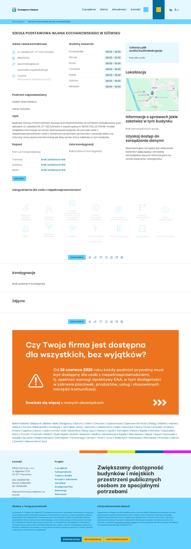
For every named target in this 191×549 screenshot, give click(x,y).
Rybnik (74, 434)
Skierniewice (136, 434)
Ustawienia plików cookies (126, 522)
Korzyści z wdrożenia (66, 479)
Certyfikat (60, 483)
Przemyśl (36, 434)
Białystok (36, 423)
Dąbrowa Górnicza (135, 423)
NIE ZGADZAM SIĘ (93, 539)
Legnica (26, 430)
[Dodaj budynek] (145, 9)
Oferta (104, 9)
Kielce (138, 427)
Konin (147, 427)
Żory (44, 441)
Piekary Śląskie (138, 430)
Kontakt (136, 9)
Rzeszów (85, 434)
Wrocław (163, 438)
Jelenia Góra (104, 427)
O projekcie (89, 9)
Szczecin (28, 438)
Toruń (100, 438)
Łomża (55, 430)
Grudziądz (54, 427)
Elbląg (152, 423)
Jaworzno (89, 427)
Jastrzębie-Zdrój (72, 427)
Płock (15, 434)
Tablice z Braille (63, 475)
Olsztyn (101, 430)
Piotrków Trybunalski (161, 430)
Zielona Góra (32, 441)
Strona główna (18, 21)
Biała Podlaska (20, 423)
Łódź (63, 430)
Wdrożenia (60, 494)
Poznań (25, 434)
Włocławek (149, 438)
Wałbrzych (121, 438)
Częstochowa (114, 423)
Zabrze (175, 438)
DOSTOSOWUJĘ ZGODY (117, 539)
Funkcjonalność (63, 471)
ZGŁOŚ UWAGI (77, 257)
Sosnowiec (169, 434)
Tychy (109, 438)
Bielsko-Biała (50, 423)
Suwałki (16, 438)
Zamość (18, 441)
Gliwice (16, 427)
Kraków (168, 427)
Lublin (46, 430)
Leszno (37, 430)
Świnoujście (61, 438)
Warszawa (135, 438)
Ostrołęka (122, 430)
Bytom (78, 423)
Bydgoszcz (66, 423)
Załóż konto (144, 151)
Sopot (157, 434)
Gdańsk (162, 423)
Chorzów (99, 423)
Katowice (128, 427)
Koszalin (157, 427)
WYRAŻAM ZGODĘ (71, 539)
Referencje (60, 490)
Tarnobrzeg (77, 438)
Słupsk (149, 434)
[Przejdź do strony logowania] (158, 9)
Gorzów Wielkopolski (35, 427)
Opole (111, 430)
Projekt (59, 461)
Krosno (16, 430)
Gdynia (173, 423)
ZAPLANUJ (19, 178)
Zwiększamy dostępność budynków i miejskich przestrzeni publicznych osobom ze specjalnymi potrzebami (130, 479)
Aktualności (119, 9)
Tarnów (90, 438)
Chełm (88, 423)
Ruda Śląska (61, 434)
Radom (48, 434)
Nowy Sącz (88, 430)
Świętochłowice (44, 438)
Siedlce (96, 434)
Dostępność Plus (64, 486)
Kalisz (117, 427)
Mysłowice (74, 430)
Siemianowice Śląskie (114, 434)
